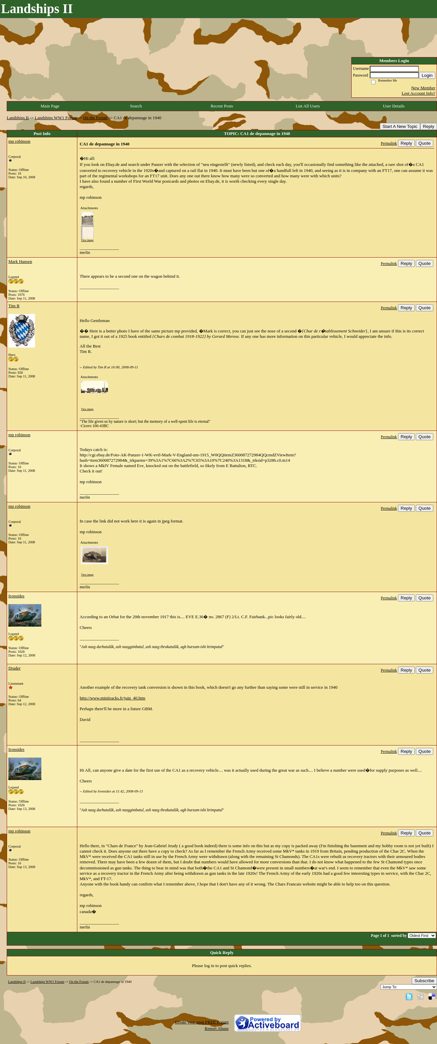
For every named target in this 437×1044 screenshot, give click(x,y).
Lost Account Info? (418, 93)
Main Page (50, 105)
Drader (14, 668)
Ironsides (16, 595)
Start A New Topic (400, 126)
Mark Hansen (20, 261)
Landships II (18, 117)
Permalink (389, 143)
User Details (394, 105)
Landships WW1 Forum (56, 117)
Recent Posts (222, 105)
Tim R (13, 305)
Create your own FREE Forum (202, 1022)
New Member (423, 87)
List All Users (307, 105)
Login (427, 75)
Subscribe (424, 980)
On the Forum (95, 117)
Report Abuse (217, 1028)
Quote (425, 143)
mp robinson (19, 141)
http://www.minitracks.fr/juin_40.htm (112, 697)
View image (87, 240)
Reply (428, 126)
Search (136, 105)
